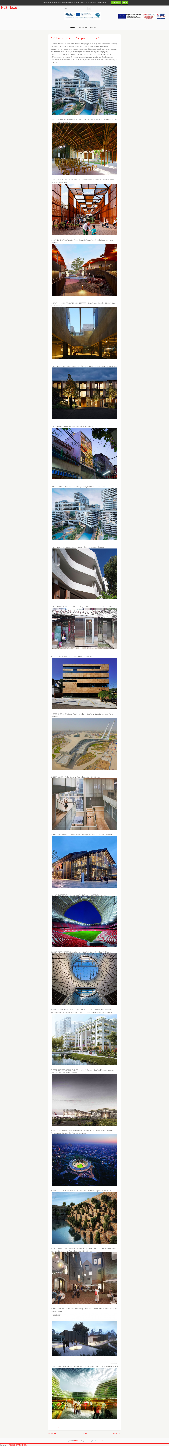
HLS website (83, 27)
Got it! (125, 3)
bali (103, 1441)
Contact (93, 27)
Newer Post (52, 1433)
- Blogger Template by (90, 1441)
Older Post (117, 1433)
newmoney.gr (56, 1427)
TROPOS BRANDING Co (18, 1445)
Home (72, 27)
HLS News (9, 7)
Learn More (116, 3)
